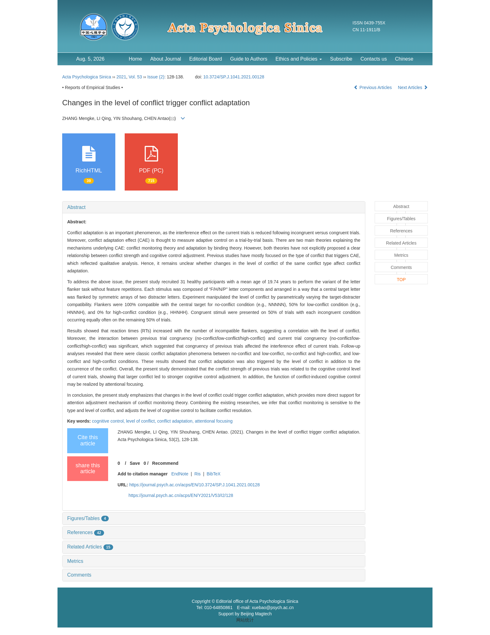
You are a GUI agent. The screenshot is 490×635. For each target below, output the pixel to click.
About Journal (165, 59)
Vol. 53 (135, 76)
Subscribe (341, 59)
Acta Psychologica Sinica (86, 76)
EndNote (179, 473)
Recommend (165, 463)
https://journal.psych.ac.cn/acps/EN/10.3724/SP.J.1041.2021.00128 (194, 484)
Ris (197, 473)
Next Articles (413, 87)
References (85, 532)
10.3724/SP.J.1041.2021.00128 (233, 76)
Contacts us (373, 59)
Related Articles (90, 546)
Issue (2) (155, 76)
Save (135, 463)
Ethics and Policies (299, 59)
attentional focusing (214, 421)
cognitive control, (109, 421)
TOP (401, 279)
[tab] (213, 207)
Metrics (75, 561)
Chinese (404, 59)
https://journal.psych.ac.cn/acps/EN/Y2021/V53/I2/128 (180, 495)
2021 (121, 76)
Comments (79, 575)
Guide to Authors (248, 59)
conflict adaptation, (176, 421)
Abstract (76, 207)
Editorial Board (205, 59)
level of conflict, (141, 421)
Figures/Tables (88, 518)
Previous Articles (373, 87)
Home (135, 59)
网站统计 (245, 620)
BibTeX (213, 473)
